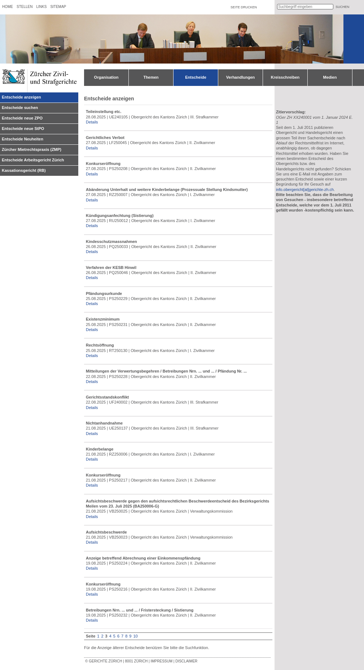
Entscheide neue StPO (23, 128)
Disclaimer (186, 661)
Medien (330, 77)
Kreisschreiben (285, 77)
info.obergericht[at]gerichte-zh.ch (305, 189)
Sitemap (58, 7)
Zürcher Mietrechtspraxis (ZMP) (31, 149)
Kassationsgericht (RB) (24, 170)
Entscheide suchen (20, 107)
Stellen (24, 7)
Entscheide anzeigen (21, 97)
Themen (150, 77)
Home (7, 7)
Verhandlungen (240, 77)
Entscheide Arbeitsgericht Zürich (33, 160)
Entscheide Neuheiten (22, 139)
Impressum (161, 661)
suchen (342, 7)
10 (135, 636)
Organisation (106, 77)
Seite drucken (244, 7)
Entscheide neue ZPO (22, 118)
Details (92, 122)
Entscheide (195, 77)
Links (41, 7)
